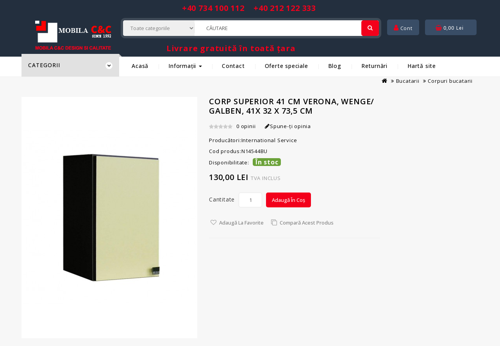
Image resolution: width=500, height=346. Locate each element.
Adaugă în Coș (288, 199)
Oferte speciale (286, 66)
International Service (269, 140)
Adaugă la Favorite (241, 222)
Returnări (374, 66)
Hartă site (421, 66)
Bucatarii (408, 80)
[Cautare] (370, 28)
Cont (403, 28)
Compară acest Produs (307, 222)
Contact (233, 66)
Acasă (140, 66)
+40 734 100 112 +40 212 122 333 (249, 8)
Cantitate (222, 199)
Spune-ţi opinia (288, 126)
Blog (334, 66)
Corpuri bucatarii (450, 80)
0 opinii (245, 126)
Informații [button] (185, 66)
